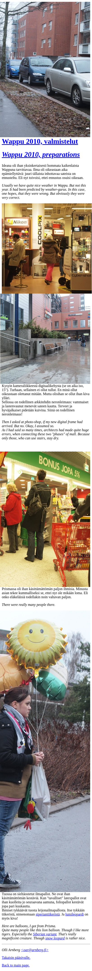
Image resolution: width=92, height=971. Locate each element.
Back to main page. (16, 965)
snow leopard (55, 938)
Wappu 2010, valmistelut (40, 141)
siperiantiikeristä (48, 914)
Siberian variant (44, 934)
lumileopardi (74, 914)
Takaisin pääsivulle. (16, 957)
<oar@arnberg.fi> (34, 950)
